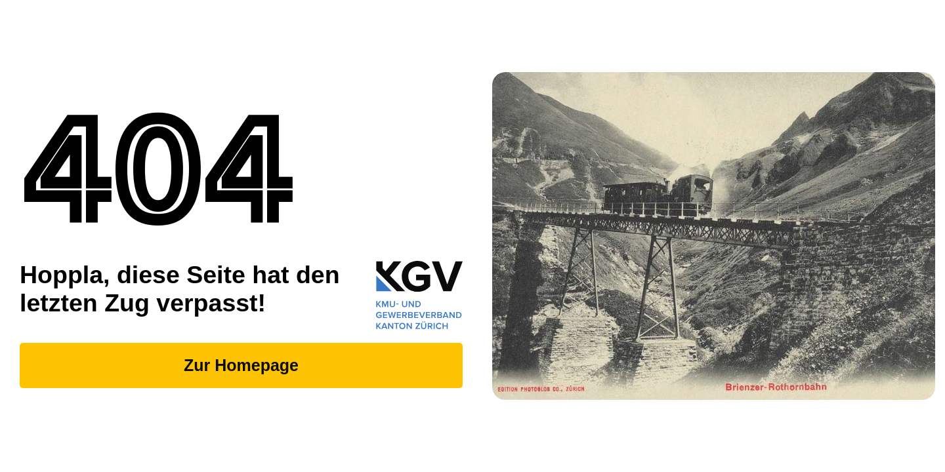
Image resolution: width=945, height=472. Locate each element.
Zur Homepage (241, 365)
